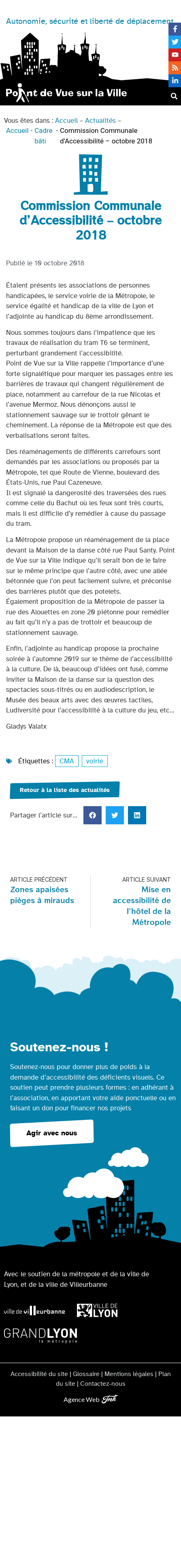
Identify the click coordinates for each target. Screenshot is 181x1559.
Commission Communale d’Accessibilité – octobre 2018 (106, 135)
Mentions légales (128, 1374)
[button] (174, 96)
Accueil (66, 120)
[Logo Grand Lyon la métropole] (40, 1335)
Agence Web (82, 1399)
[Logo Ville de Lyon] (97, 1310)
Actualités (100, 120)
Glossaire (86, 1374)
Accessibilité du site (39, 1374)
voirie (94, 761)
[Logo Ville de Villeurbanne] (34, 1310)
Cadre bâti (43, 135)
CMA (67, 761)
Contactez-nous (103, 1383)
